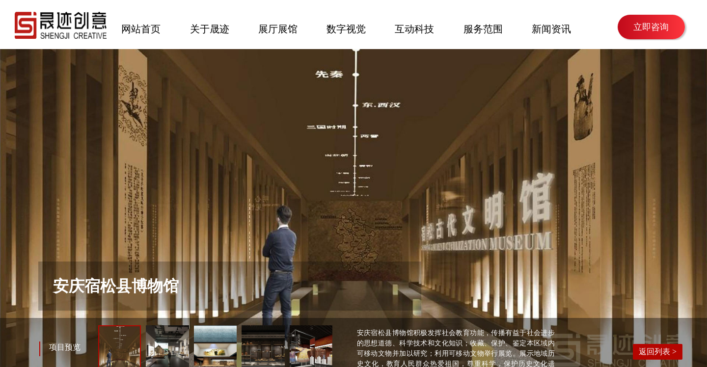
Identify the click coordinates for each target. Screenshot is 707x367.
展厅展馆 (278, 28)
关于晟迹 (209, 28)
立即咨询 (651, 27)
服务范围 (483, 28)
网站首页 (141, 28)
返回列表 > (658, 351)
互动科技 (414, 28)
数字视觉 (346, 28)
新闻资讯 (551, 28)
